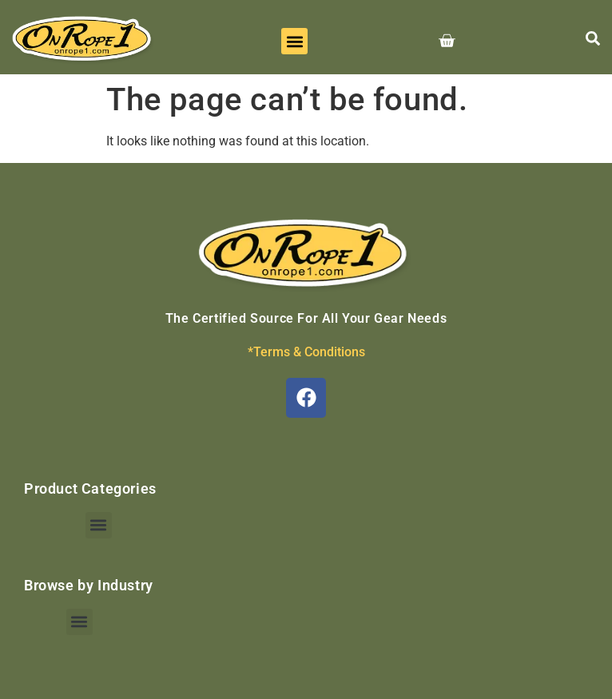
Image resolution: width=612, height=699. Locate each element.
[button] (294, 41)
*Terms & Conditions (306, 351)
